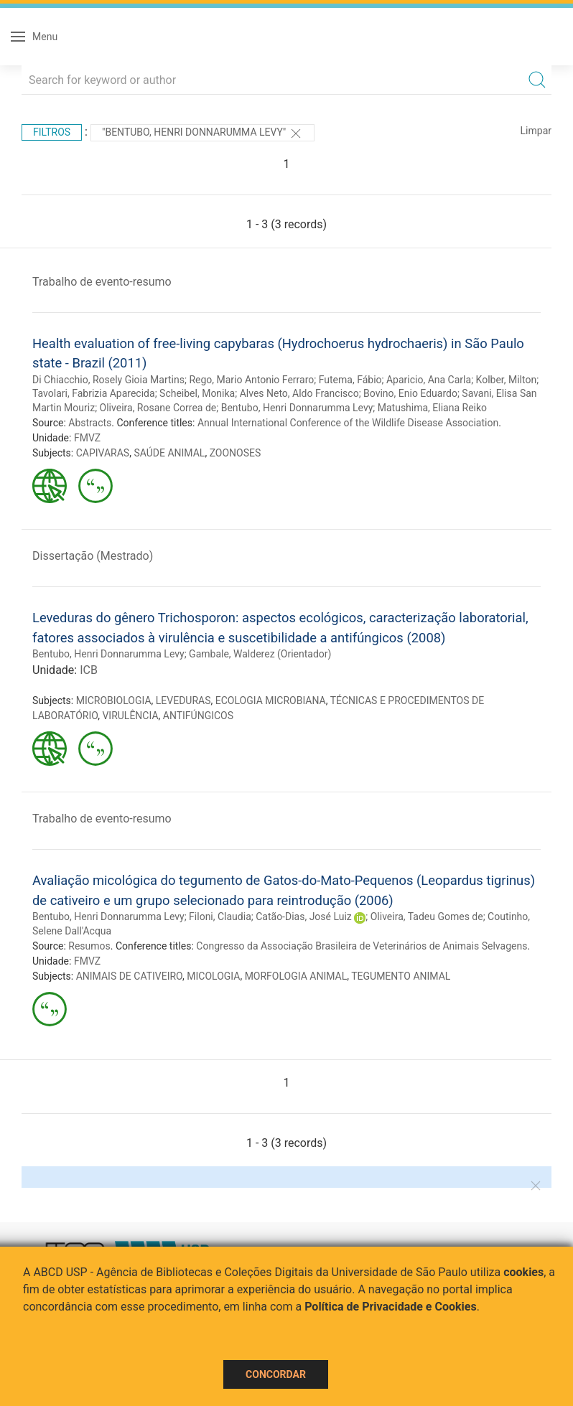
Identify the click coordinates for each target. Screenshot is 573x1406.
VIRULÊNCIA (130, 715)
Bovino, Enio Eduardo (410, 393)
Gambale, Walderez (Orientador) (260, 654)
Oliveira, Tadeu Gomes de (427, 916)
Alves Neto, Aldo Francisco (299, 393)
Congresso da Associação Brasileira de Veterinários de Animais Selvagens (361, 946)
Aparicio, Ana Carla (428, 379)
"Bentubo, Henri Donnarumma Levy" (202, 133)
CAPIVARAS (103, 453)
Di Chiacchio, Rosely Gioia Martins (108, 379)
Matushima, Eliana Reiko (432, 407)
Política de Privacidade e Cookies (390, 1306)
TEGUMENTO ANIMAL (400, 976)
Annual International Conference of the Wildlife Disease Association (347, 422)
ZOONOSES (235, 453)
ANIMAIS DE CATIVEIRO (129, 976)
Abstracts (89, 422)
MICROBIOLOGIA (114, 700)
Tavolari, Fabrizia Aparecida (93, 393)
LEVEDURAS (183, 700)
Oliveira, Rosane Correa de (158, 407)
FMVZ (87, 438)
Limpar (536, 130)
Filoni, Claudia (220, 916)
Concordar (276, 1374)
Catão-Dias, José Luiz (304, 916)
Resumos (89, 946)
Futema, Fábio (350, 379)
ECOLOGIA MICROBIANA (270, 700)
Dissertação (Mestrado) (92, 556)
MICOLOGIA (213, 976)
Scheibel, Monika (197, 393)
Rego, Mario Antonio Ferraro (251, 379)
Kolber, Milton (506, 379)
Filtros (51, 132)
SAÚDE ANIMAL (169, 453)
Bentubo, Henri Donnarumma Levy (297, 407)
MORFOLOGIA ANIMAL (296, 976)
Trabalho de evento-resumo (102, 282)
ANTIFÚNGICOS (198, 715)
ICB (89, 670)
